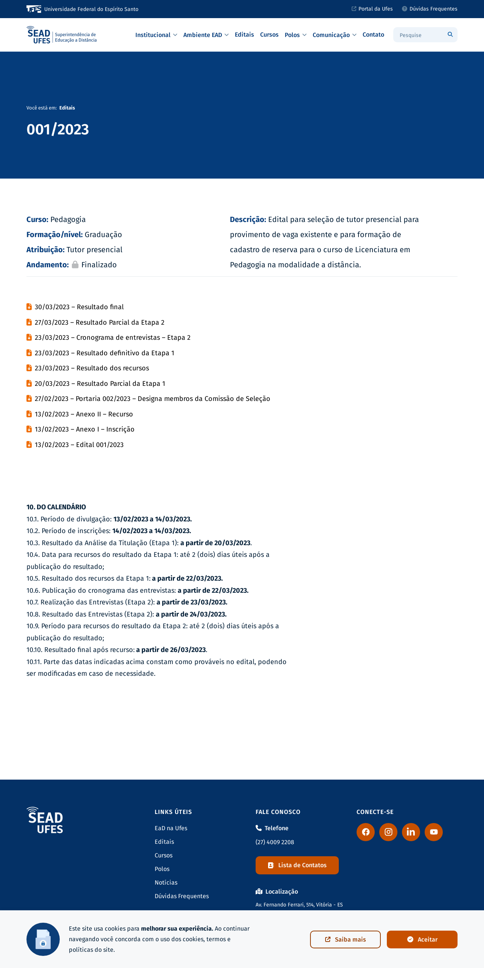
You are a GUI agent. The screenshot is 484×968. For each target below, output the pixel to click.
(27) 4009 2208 (275, 842)
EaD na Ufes (171, 828)
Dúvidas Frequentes (430, 9)
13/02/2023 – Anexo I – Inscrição (85, 429)
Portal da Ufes (372, 9)
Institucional (156, 35)
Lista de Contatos (297, 865)
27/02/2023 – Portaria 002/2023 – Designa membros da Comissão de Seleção (152, 399)
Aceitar (422, 939)
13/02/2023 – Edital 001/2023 (79, 445)
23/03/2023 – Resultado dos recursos (92, 368)
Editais (244, 34)
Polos (296, 35)
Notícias (166, 882)
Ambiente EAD (206, 35)
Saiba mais (345, 939)
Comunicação (335, 35)
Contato (373, 34)
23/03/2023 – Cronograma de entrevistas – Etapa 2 (113, 337)
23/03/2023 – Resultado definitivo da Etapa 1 (104, 353)
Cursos (269, 34)
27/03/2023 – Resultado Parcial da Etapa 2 (99, 322)
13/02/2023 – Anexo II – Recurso (84, 414)
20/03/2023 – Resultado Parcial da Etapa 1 (100, 383)
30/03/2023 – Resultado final (79, 307)
